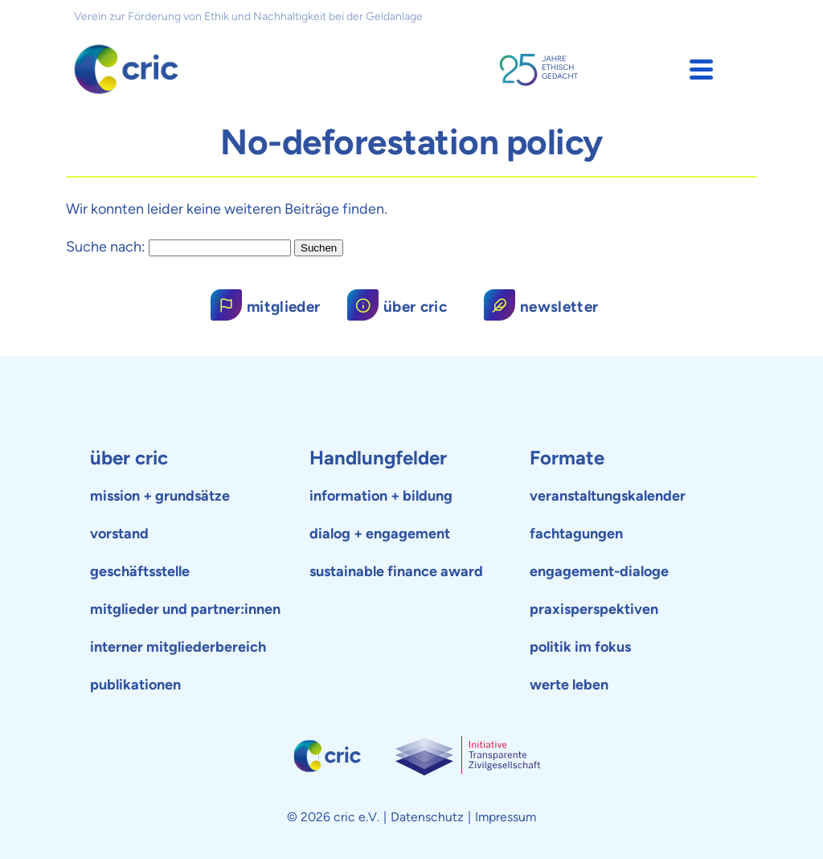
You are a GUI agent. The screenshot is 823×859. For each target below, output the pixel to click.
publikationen (135, 684)
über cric (129, 457)
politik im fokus (580, 647)
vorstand (119, 533)
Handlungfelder (378, 457)
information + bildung (380, 496)
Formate (567, 457)
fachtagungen (576, 533)
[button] (701, 69)
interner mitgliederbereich (178, 647)
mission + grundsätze (160, 496)
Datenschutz (427, 816)
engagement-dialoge (599, 571)
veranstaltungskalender (608, 496)
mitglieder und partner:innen (185, 609)
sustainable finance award (396, 571)
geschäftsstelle (140, 571)
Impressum (505, 816)
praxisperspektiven (594, 609)
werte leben (569, 684)
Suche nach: (105, 247)
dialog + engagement (379, 533)
